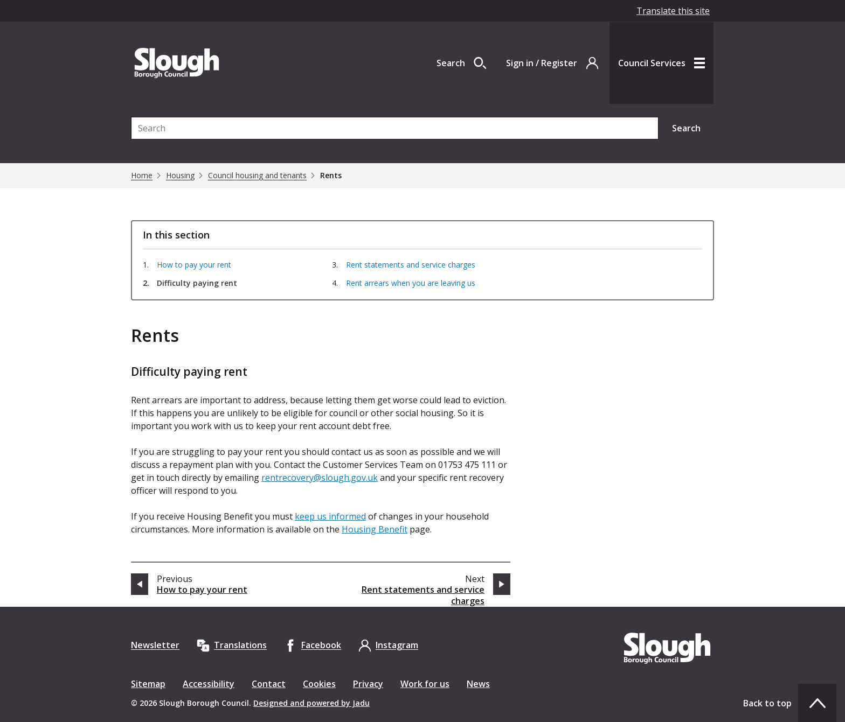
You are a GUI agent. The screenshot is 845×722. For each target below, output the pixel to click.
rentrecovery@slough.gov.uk (319, 477)
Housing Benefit (374, 529)
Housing (180, 175)
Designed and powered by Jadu (311, 703)
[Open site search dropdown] (461, 63)
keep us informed (330, 516)
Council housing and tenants (257, 175)
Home (142, 175)
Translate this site (673, 11)
